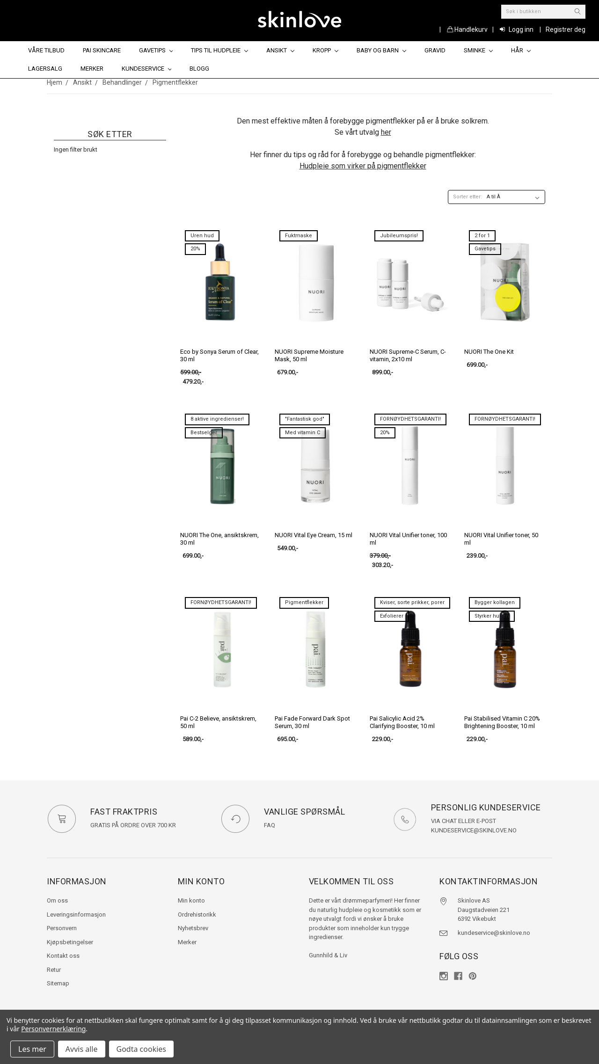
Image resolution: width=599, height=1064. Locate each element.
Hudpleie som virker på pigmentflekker (363, 165)
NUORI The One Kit (489, 351)
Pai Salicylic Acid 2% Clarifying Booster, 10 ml (402, 722)
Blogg (199, 68)
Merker (91, 68)
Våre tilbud (46, 50)
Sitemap (58, 983)
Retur (54, 969)
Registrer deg (565, 29)
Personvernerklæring (53, 1028)
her (386, 132)
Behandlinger (122, 82)
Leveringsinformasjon (76, 914)
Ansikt (280, 50)
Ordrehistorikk (197, 914)
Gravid (435, 50)
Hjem (54, 82)
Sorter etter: (467, 197)
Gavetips (156, 50)
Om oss (57, 900)
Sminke (478, 50)
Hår (521, 50)
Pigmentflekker (175, 82)
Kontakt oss (63, 955)
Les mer (32, 1049)
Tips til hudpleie (219, 50)
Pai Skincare (102, 50)
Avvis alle (82, 1049)
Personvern (62, 928)
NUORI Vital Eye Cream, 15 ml (313, 535)
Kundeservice (147, 68)
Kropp (325, 50)
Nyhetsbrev (193, 928)
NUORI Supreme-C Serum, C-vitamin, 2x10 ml (408, 355)
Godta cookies (141, 1049)
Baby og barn (381, 50)
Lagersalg (45, 68)
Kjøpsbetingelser (70, 942)
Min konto (191, 900)
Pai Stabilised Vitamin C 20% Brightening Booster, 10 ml (502, 722)
